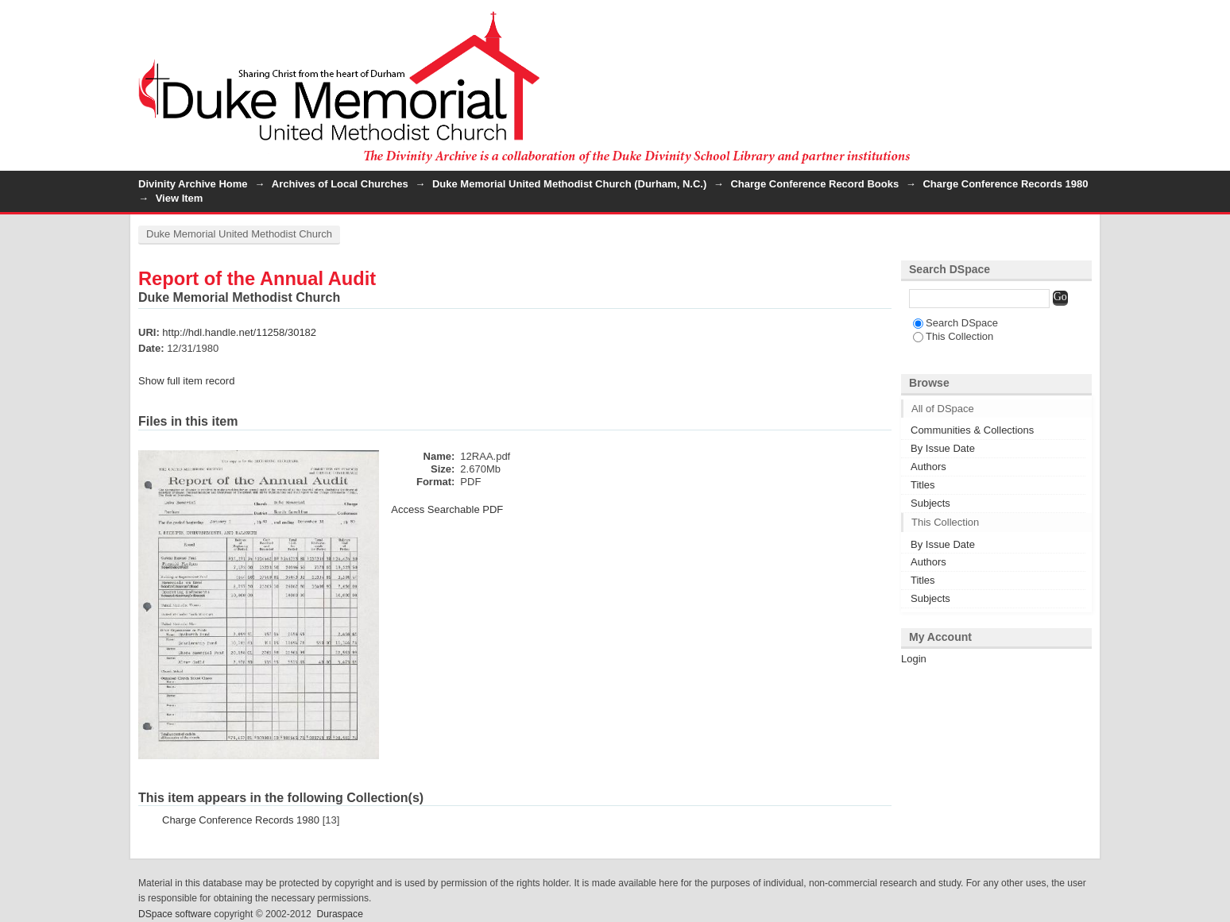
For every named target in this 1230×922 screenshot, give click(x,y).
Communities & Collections (972, 430)
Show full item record (186, 381)
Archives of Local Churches (340, 184)
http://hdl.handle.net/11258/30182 (239, 332)
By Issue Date (943, 448)
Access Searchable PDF (447, 509)
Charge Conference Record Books (814, 184)
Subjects (930, 503)
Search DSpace (955, 323)
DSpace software (174, 914)
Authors (928, 467)
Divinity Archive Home (193, 184)
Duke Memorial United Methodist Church (239, 234)
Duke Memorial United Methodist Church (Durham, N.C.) (569, 184)
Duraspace (339, 914)
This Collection (953, 336)
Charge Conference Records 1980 (1005, 184)
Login (1079, 19)
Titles (923, 485)
